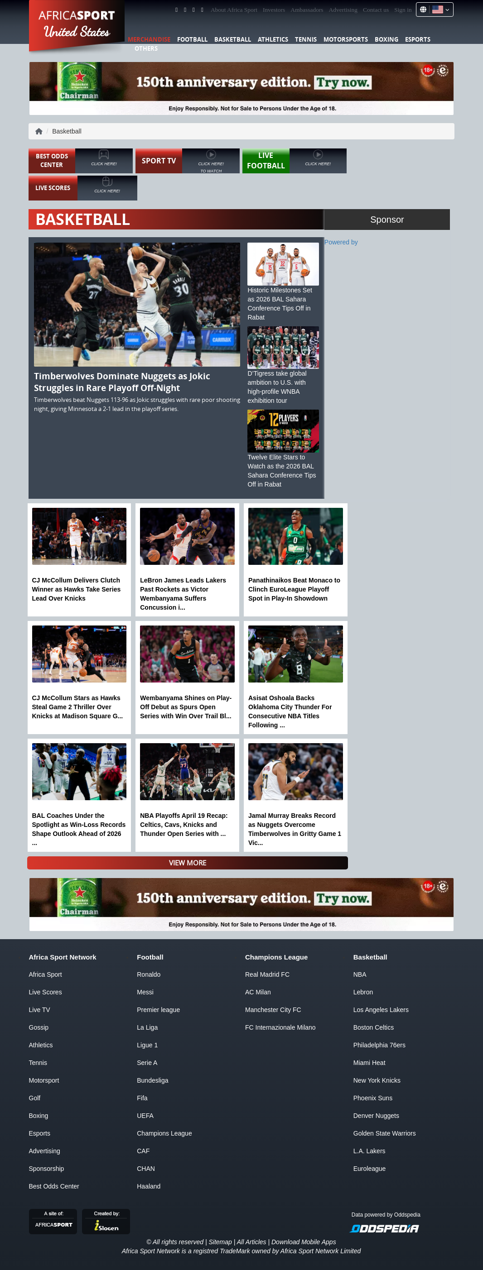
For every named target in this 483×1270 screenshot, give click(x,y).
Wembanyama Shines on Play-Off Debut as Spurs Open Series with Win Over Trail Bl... (186, 707)
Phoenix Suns (372, 1098)
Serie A (147, 1062)
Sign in (402, 9)
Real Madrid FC (267, 974)
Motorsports (346, 39)
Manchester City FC (273, 1009)
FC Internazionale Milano (280, 1027)
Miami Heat (369, 1062)
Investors (274, 9)
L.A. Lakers (369, 1151)
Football (192, 39)
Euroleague (369, 1168)
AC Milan (258, 992)
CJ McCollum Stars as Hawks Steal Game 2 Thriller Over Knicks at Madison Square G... (77, 707)
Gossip (39, 1027)
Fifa (142, 1098)
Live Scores (45, 992)
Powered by (341, 242)
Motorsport (44, 1080)
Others (146, 48)
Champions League (164, 1133)
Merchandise (149, 39)
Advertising (343, 9)
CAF (143, 1151)
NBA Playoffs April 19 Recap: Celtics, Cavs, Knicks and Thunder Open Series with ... (183, 824)
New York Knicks (377, 1080)
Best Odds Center (54, 1186)
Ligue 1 (147, 1045)
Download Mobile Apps (303, 1242)
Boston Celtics (373, 1027)
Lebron (363, 992)
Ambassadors (306, 9)
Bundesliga (152, 1080)
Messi (145, 992)
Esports (417, 39)
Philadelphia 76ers (379, 1045)
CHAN (146, 1168)
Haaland (148, 1186)
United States (77, 32)
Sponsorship (46, 1168)
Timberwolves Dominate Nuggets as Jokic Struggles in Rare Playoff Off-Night (122, 382)
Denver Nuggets (376, 1115)
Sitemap (220, 1242)
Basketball (232, 39)
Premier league (158, 1009)
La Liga (147, 1027)
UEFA (145, 1115)
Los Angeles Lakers (381, 1009)
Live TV (39, 1009)
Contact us (376, 9)
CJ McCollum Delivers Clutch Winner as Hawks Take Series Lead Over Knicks (76, 589)
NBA (360, 974)
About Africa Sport (234, 9)
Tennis (306, 39)
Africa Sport (45, 974)
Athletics (273, 39)
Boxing (386, 39)
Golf (35, 1098)
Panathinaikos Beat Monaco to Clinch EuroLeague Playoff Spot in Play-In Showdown (294, 589)
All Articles (251, 1242)
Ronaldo (148, 974)
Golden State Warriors (384, 1133)
